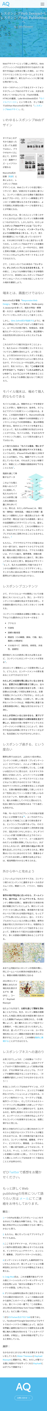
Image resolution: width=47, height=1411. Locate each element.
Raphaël (37, 1363)
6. (3, 1293)
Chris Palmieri (25, 26)
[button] (42, 4)
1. (3, 1217)
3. (3, 1243)
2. (3, 1234)
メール (24, 1198)
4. (3, 1260)
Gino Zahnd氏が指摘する (22, 320)
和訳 (11, 176)
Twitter (14, 1172)
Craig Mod (9, 1276)
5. (3, 1276)
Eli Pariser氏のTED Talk (19, 1317)
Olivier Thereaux (24, 1356)
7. (3, 1317)
